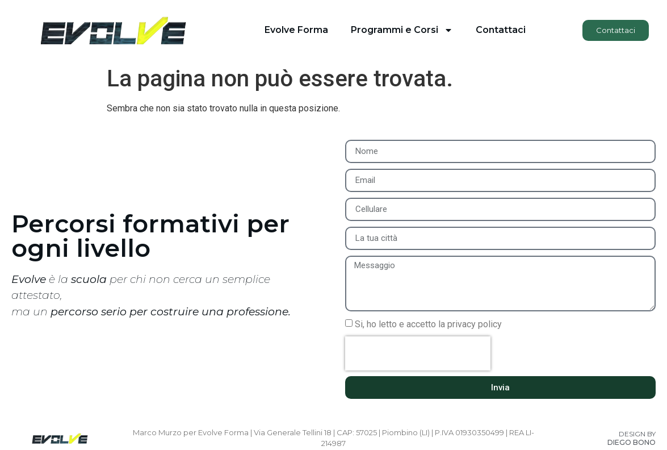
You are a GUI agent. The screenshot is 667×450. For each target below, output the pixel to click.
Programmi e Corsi (402, 30)
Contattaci (501, 29)
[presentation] (417, 353)
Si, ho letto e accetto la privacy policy (428, 324)
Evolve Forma (296, 29)
